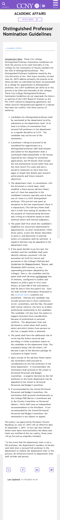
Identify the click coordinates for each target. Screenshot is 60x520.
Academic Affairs (14, 48)
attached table (22, 294)
